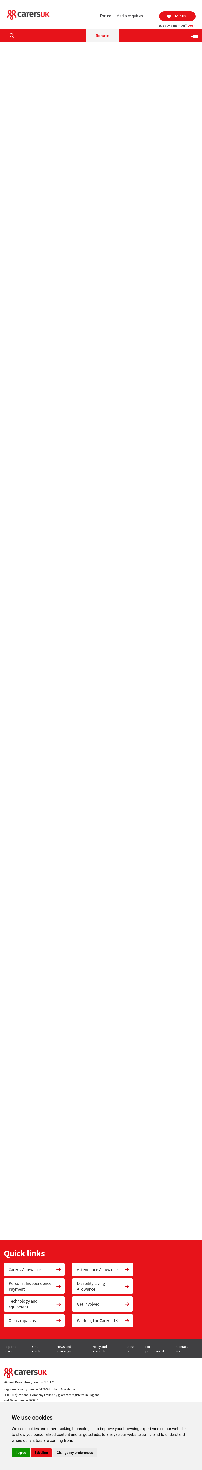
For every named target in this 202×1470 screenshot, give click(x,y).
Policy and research (99, 1348)
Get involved (103, 1304)
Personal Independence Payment (35, 1286)
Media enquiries (129, 15)
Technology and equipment (35, 1303)
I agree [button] (21, 1453)
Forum (105, 15)
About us (130, 1348)
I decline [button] (41, 1453)
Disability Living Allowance (103, 1286)
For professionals (155, 1348)
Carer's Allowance (35, 1269)
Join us (176, 15)
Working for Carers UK (103, 1320)
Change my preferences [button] (75, 1453)
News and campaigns (65, 1348)
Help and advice (10, 1348)
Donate (102, 35)
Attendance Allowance (103, 1269)
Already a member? (177, 25)
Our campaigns (35, 1320)
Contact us (182, 1348)
